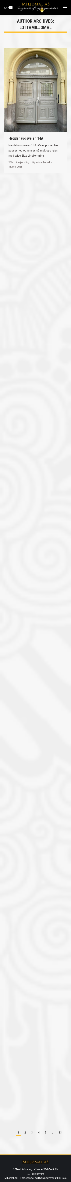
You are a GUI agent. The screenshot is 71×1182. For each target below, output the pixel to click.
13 (60, 1132)
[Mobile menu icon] (65, 7)
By (41, 162)
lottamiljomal (35, 27)
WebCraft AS (51, 1169)
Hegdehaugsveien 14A (26, 138)
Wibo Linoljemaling (19, 162)
